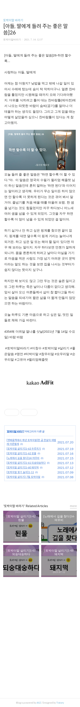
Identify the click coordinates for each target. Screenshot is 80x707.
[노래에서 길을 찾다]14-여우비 (23, 458)
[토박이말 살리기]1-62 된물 (21, 453)
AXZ (39, 702)
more (73, 506)
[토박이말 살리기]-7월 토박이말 (23, 476)
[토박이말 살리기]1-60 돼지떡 (23, 467)
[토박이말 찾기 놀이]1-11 (20, 472)
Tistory (60, 702)
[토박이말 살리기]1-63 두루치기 (24, 448)
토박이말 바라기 (13, 20)
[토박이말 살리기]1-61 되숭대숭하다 (26, 462)
